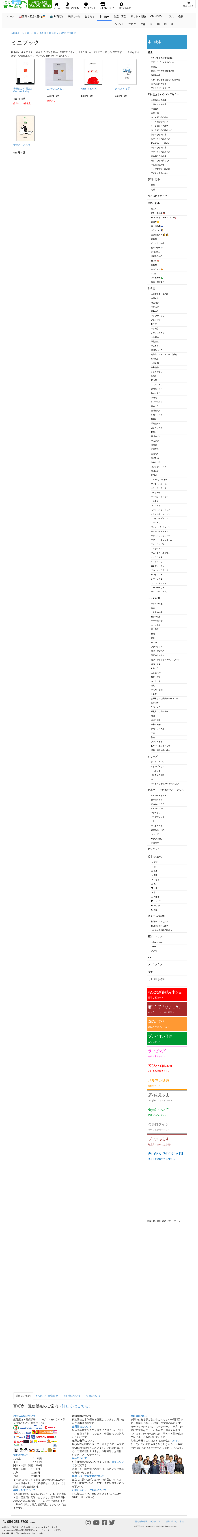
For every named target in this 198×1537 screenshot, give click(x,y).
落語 (153, 716)
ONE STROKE (68, 33)
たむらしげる (157, 415)
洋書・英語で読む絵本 (160, 750)
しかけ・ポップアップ (160, 746)
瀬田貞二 (155, 397)
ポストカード (157, 826)
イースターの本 (157, 243)
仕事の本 (155, 703)
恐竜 (153, 638)
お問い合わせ (171, 1521)
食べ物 (154, 642)
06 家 (153, 884)
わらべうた (156, 668)
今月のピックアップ (158, 195)
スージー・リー (157, 587)
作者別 (42, 33)
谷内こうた (156, 406)
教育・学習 (156, 677)
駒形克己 (53, 33)
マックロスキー (157, 557)
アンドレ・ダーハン (159, 518)
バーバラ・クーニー (159, 497)
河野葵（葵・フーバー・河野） (164, 354)
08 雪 (153, 892)
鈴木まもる (156, 393)
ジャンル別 (154, 598)
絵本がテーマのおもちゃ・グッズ (166, 790)
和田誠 (154, 475)
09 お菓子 (155, 897)
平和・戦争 (156, 724)
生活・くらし (157, 707)
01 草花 (154, 862)
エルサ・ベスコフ (158, 548)
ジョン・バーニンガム (160, 527)
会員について (93, 1396)
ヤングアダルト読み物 (160, 169)
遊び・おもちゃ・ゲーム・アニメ (165, 660)
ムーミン (155, 779)
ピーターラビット (158, 762)
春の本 (154, 239)
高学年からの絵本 (158, 156)
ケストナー (156, 501)
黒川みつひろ (157, 350)
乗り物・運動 (138, 16)
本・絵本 (104, 16)
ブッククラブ (155, 964)
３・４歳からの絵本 (159, 117)
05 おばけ (155, 879)
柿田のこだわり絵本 (159, 921)
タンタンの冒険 (157, 775)
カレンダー (156, 834)
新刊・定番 (154, 179)
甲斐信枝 (155, 341)
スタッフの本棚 (156, 916)
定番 (153, 189)
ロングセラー (155, 849)
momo (153, 946)
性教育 (154, 694)
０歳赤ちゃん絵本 (158, 100)
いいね (154, 951)
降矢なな (155, 441)
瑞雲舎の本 (156, 75)
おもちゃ (90, 16)
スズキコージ (157, 384)
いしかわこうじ (157, 315)
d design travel (157, 942)
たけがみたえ (157, 402)
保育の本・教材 (157, 655)
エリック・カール (158, 488)
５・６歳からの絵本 (159, 126)
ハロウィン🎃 (157, 269)
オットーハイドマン (159, 484)
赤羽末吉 (155, 298)
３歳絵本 (155, 113)
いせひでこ (156, 320)
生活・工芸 (120, 16)
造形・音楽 (156, 664)
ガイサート (156, 492)
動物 (153, 634)
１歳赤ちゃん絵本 (158, 104)
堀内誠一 (155, 445)
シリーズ (152, 756)
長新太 (154, 419)
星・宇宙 (155, 629)
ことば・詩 (156, 673)
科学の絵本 (156, 616)
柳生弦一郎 (156, 462)
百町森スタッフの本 (159, 294)
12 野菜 (154, 910)
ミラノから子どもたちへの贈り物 (165, 80)
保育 (142, 24)
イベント (119, 24)
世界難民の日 (157, 256)
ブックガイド (157, 741)
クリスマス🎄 (157, 278)
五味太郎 (155, 363)
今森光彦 (155, 328)
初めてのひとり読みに (160, 143)
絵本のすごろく (157, 804)
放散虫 (154, 67)
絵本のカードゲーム (159, 795)
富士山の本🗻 (157, 226)
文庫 (153, 733)
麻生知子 (155, 303)
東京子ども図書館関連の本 (162, 71)
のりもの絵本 (157, 612)
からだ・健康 (157, 690)
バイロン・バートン (159, 592)
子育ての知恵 (157, 603)
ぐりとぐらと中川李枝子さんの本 (165, 783)
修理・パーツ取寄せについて (88, 1476)
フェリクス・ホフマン (160, 553)
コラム (170, 16)
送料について (20, 1455)
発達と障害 (156, 720)
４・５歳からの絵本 (159, 121)
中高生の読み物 (157, 165)
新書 (153, 737)
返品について (79, 1458)
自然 (153, 685)
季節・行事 (154, 203)
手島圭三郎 (156, 423)
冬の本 (154, 273)
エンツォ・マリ (157, 566)
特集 (150, 52)
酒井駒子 (155, 367)
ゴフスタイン (157, 505)
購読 (182, 1521)
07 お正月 (155, 888)
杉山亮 (154, 380)
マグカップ (156, 813)
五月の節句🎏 (157, 248)
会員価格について (82, 1426)
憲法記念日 (156, 252)
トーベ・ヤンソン (158, 583)
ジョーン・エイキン (159, 531)
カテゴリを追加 (156, 979)
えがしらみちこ (157, 333)
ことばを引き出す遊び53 (161, 58)
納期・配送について (24, 1490)
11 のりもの (156, 905)
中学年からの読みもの (160, 152)
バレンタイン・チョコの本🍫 (164, 217)
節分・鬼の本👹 (158, 213)
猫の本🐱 (155, 222)
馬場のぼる (156, 436)
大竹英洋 (155, 337)
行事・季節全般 (157, 282)
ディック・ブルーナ (159, 544)
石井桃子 (155, 311)
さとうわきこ (157, 371)
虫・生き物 (156, 625)
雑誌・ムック (155, 936)
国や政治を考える (158, 84)
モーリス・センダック (160, 510)
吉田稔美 (155, 471)
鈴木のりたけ (157, 389)
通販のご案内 (23, 1396)
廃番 (150, 972)
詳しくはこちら (75, 1406)
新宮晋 (154, 376)
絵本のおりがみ (157, 830)
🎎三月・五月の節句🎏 (32, 16)
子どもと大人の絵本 (159, 173)
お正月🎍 (155, 209)
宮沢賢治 (155, 458)
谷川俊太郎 (156, 410)
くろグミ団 (156, 771)
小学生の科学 (157, 621)
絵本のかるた (157, 800)
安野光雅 (155, 307)
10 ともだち (156, 901)
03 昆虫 (154, 871)
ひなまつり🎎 (157, 230)
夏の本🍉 (155, 260)
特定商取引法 (141, 1521)
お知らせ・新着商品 (47, 1396)
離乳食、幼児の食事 (159, 711)
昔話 (153, 608)
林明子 (154, 432)
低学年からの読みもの (160, 139)
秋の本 (154, 265)
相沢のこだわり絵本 (159, 926)
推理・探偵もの (157, 651)
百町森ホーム (17, 33)
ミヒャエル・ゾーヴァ (160, 514)
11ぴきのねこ (157, 839)
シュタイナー (157, 681)
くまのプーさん (157, 766)
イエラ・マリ (157, 561)
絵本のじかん (155, 856)
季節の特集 (74, 16)
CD (149, 956)
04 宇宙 (154, 875)
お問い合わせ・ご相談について (89, 1490)
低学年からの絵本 (158, 134)
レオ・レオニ (157, 579)
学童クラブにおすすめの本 (162, 62)
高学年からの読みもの (160, 160)
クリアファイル (157, 817)
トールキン (156, 523)
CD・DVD (156, 16)
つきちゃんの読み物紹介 (161, 930)
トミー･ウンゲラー (159, 479)
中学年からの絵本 (158, 147)
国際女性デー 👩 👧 (160, 235)
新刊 (153, 185)
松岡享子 (155, 449)
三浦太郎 (155, 454)
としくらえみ (157, 428)
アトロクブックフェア (160, 88)
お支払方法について (24, 1416)
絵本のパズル (157, 808)
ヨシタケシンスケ (158, 467)
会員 (180, 16)
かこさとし (156, 346)
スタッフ (175, 1440)
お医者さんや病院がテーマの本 (164, 698)
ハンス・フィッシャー (160, 536)
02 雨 (153, 866)
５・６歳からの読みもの (161, 130)
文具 (153, 821)
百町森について (72, 1396)
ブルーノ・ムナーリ (159, 570)
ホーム (10, 16)
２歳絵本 (155, 109)
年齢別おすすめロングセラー (163, 94)
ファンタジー (157, 647)
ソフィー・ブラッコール (161, 540)
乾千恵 (154, 324)
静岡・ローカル (157, 729)
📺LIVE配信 (56, 16)
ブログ (132, 24)
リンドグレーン (157, 574)
